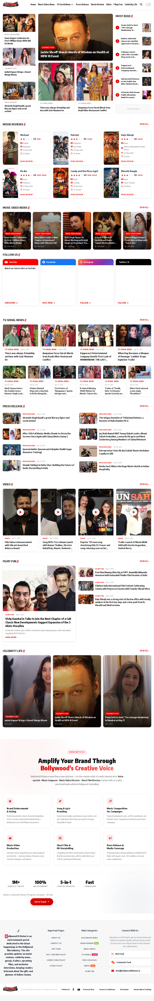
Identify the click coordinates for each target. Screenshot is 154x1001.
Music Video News (46, 4)
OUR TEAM (56, 949)
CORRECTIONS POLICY (56, 960)
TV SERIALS (86, 955)
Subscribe (11, 302)
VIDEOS (87, 966)
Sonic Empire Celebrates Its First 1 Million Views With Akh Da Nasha (18, 41)
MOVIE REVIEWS (87, 943)
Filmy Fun (118, 4)
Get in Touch (41, 901)
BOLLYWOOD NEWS (89, 938)
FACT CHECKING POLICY (56, 955)
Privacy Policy (88, 989)
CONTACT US (56, 943)
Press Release (82, 4)
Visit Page (48, 302)
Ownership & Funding (142, 989)
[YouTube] (78, 989)
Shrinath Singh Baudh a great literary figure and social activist (18, 108)
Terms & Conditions (107, 989)
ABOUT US (56, 938)
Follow (85, 302)
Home (33, 4)
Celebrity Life (131, 4)
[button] (148, 4)
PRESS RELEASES (89, 960)
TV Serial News (65, 4)
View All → (145, 124)
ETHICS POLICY (56, 966)
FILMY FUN (89, 971)
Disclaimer (124, 989)
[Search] (141, 4)
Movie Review (97, 4)
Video (108, 4)
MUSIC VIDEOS (89, 949)
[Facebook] (73, 989)
